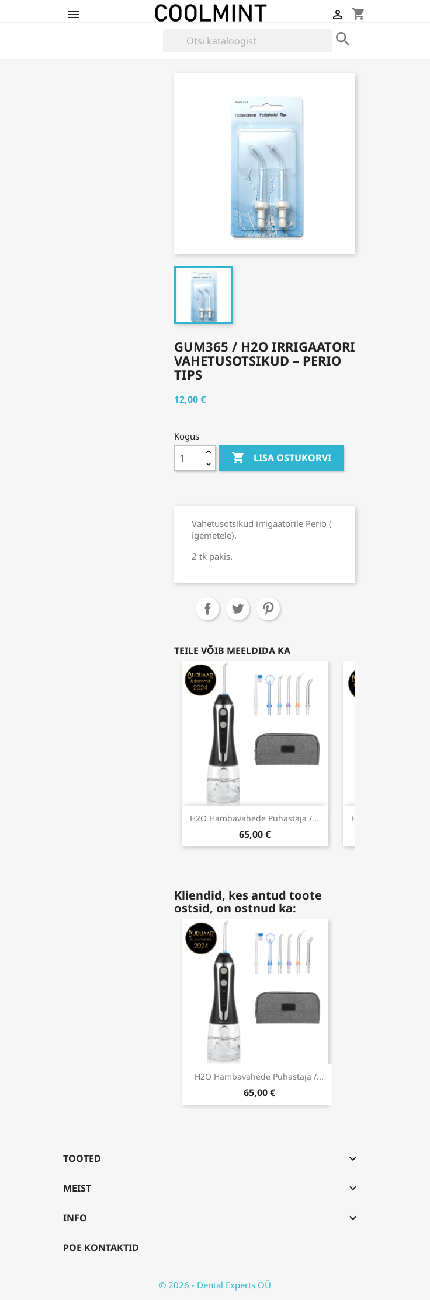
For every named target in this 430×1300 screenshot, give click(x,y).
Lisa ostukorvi (281, 458)
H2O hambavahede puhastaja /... (254, 818)
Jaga (207, 608)
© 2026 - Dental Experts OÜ (215, 1285)
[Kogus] (188, 458)
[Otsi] (247, 40)
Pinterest (268, 608)
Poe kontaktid (101, 1247)
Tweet (237, 608)
